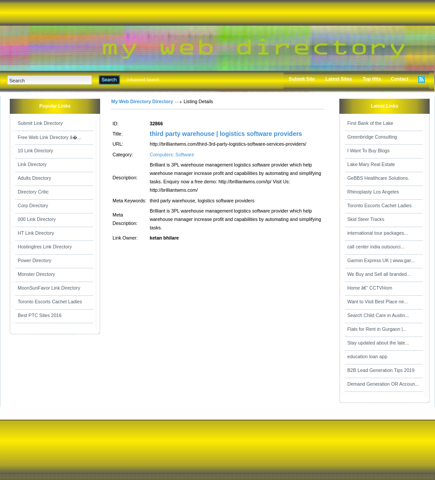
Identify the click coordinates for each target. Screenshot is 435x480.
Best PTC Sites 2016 (40, 315)
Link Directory (32, 164)
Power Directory (34, 260)
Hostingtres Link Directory (45, 246)
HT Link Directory (36, 233)
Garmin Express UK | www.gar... (381, 260)
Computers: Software (172, 154)
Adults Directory (34, 178)
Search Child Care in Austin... (378, 315)
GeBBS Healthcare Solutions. (378, 178)
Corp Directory (33, 205)
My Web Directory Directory (142, 101)
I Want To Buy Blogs (368, 150)
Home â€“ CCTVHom (369, 287)
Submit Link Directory (40, 123)
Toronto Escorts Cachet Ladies (50, 301)
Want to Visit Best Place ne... (377, 301)
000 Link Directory (37, 219)
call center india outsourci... (375, 246)
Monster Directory (36, 274)
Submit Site (302, 78)
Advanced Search (143, 79)
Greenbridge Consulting (372, 136)
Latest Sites (339, 78)
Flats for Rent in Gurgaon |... (377, 329)
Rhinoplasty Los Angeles (373, 191)
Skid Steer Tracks (366, 219)
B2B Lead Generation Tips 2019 (381, 370)
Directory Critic (33, 191)
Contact (399, 78)
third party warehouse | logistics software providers (226, 133)
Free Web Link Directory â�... (49, 137)
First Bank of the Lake (370, 123)
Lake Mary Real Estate (371, 164)
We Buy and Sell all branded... (379, 274)
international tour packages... (377, 233)
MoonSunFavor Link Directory (49, 287)
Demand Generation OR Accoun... (383, 384)
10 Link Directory (35, 150)
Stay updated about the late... (378, 342)
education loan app (367, 356)
